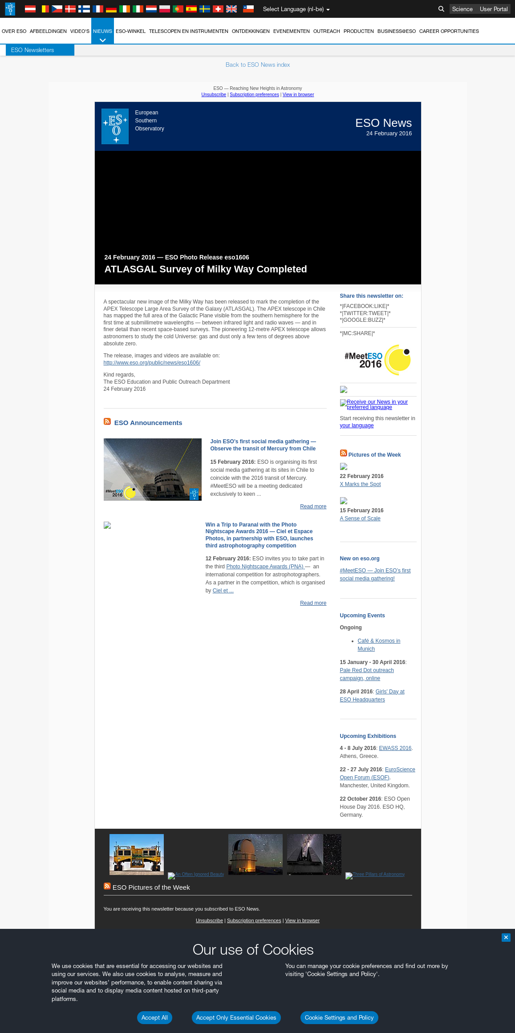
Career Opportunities (449, 31)
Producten (359, 31)
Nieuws (102, 36)
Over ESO (14, 31)
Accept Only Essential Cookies (236, 1017)
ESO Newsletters (26, 49)
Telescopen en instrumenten (188, 31)
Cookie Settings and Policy (339, 1017)
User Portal (494, 8)
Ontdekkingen (251, 31)
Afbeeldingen (48, 31)
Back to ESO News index (258, 64)
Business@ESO (396, 31)
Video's (79, 31)
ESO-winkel (131, 31)
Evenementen (291, 31)
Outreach (326, 31)
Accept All (155, 1017)
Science (462, 8)
